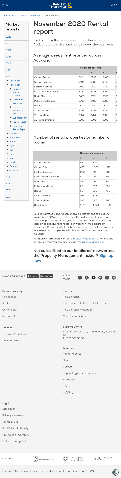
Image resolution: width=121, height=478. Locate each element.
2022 (8, 64)
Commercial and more (76, 316)
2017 (8, 191)
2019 (8, 177)
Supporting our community (79, 373)
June (12, 150)
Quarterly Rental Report (19, 128)
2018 (8, 184)
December (14, 81)
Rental (6, 303)
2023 (8, 57)
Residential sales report (18, 101)
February (13, 167)
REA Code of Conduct (15, 435)
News (66, 360)
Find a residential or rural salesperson (86, 303)
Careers (67, 367)
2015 (8, 197)
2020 (24, 16)
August (13, 142)
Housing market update (17, 92)
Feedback (69, 380)
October (13, 134)
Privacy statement (13, 415)
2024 (8, 50)
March (12, 162)
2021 (8, 70)
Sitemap (68, 386)
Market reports (11, 16)
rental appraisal (94, 242)
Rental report (19, 122)
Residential (9, 297)
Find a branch (71, 297)
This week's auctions (14, 334)
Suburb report (19, 118)
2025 (8, 44)
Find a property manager (78, 310)
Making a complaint (14, 441)
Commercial (9, 310)
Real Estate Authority (15, 428)
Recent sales (9, 316)
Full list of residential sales (18, 110)
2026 (8, 37)
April (11, 158)
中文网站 (68, 393)
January (13, 171)
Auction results (11, 341)
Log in (114, 5)
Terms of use (10, 422)
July (11, 146)
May (11, 154)
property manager (84, 239)
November (36, 16)
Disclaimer (8, 409)
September (15, 138)
